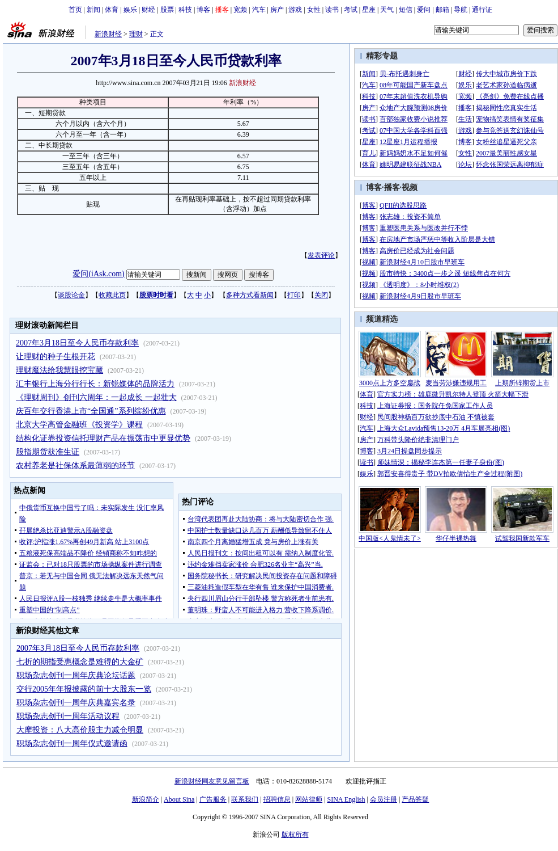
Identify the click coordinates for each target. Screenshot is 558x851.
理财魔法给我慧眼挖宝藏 (59, 370)
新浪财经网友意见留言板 (211, 781)
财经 (148, 10)
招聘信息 (277, 799)
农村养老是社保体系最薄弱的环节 (75, 465)
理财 (136, 34)
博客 (203, 10)
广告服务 (213, 799)
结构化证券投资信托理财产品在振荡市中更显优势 (103, 438)
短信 (405, 10)
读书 (332, 10)
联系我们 (244, 799)
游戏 (295, 10)
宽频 (240, 10)
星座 (369, 10)
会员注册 (383, 799)
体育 (111, 10)
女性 (314, 10)
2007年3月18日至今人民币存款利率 (77, 343)
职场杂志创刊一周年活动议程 (68, 716)
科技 (185, 10)
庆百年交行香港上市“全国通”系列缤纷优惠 (90, 411)
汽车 (259, 10)
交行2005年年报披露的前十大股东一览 (83, 689)
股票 (167, 10)
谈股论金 (71, 295)
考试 (350, 10)
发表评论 (321, 255)
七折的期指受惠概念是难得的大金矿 (79, 662)
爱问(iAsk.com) (98, 273)
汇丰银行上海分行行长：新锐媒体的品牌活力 (95, 384)
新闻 (93, 10)
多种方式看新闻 (250, 295)
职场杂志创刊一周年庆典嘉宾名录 (75, 702)
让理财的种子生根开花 (55, 356)
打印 (294, 295)
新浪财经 (108, 34)
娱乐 (130, 10)
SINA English (346, 799)
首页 (75, 10)
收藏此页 (112, 295)
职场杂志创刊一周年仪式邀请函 (71, 743)
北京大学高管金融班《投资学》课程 (79, 424)
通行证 (482, 10)
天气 (387, 10)
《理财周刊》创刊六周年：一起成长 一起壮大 (96, 397)
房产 (277, 10)
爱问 (424, 10)
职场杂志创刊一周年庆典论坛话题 (75, 675)
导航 (460, 10)
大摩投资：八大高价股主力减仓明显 (79, 730)
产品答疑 (415, 799)
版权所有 (295, 835)
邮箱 (442, 10)
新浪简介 (145, 799)
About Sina (179, 799)
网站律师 (308, 799)
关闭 (321, 295)
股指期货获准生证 (47, 452)
